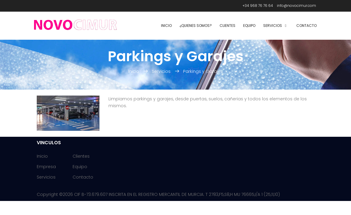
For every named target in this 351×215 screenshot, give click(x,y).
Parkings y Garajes (203, 71)
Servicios (272, 25)
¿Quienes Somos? (196, 25)
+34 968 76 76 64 (258, 5)
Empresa (46, 167)
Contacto (306, 25)
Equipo (249, 25)
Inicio (166, 25)
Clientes (227, 25)
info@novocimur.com (296, 5)
